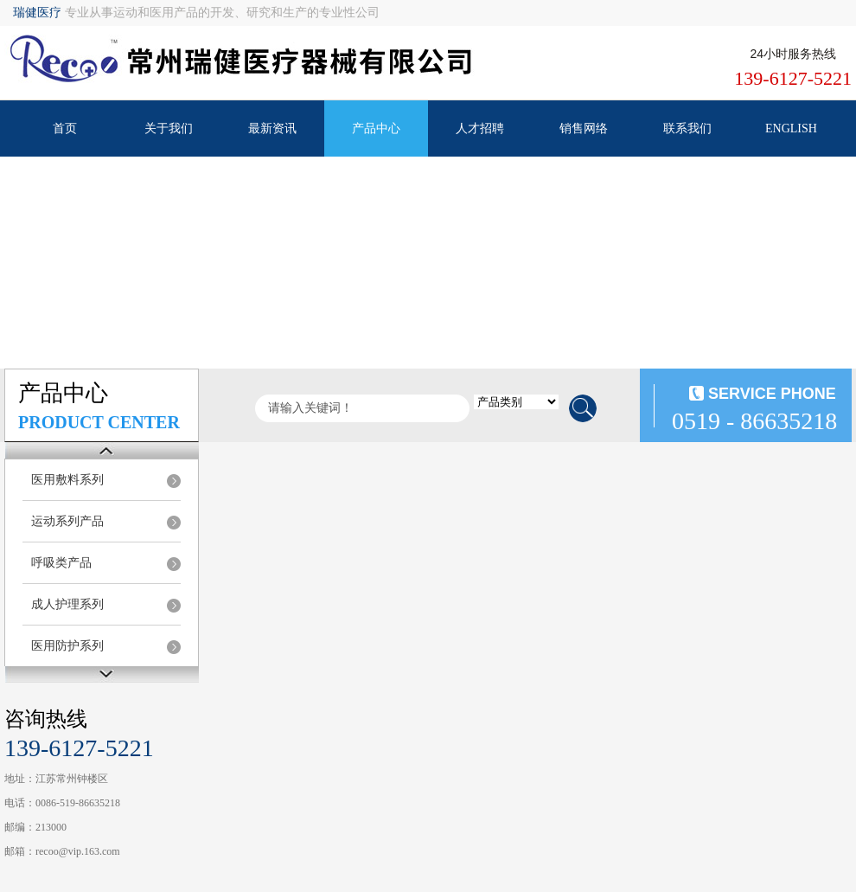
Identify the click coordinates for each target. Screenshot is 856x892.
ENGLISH (791, 128)
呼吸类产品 (61, 562)
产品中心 (376, 128)
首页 (65, 128)
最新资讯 (272, 128)
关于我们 (168, 128)
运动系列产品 (67, 521)
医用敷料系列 (67, 479)
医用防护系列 (67, 645)
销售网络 (583, 128)
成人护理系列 (67, 604)
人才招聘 (480, 128)
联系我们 (687, 128)
